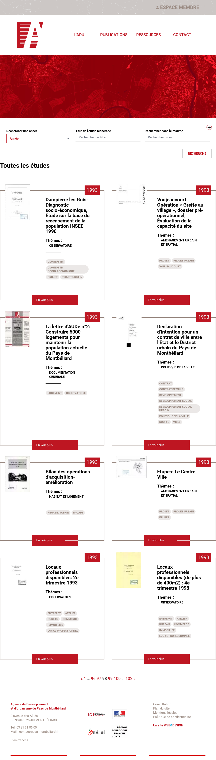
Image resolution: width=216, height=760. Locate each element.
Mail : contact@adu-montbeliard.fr (34, 732)
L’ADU (79, 35)
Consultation (162, 704)
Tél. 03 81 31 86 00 (24, 727)
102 (129, 678)
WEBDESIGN (173, 725)
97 (99, 678)
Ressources (148, 35)
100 (117, 678)
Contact (182, 35)
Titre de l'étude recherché (93, 131)
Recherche (197, 153)
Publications (113, 35)
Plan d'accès (19, 740)
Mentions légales (165, 713)
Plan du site (161, 708)
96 (93, 678)
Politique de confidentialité (172, 717)
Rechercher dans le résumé (164, 131)
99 (110, 678)
